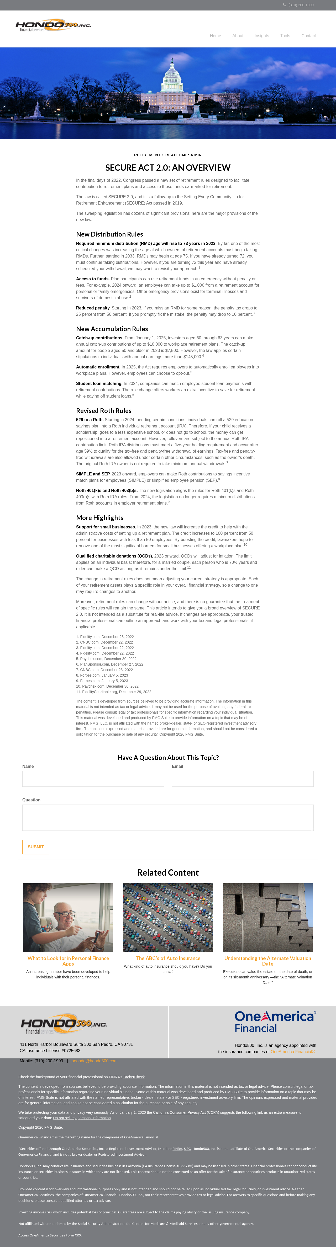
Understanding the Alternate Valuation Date (267, 961)
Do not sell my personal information (82, 1119)
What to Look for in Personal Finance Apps (68, 961)
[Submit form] (35, 848)
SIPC (187, 1149)
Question (31, 801)
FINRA (177, 1149)
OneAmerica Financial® (293, 1052)
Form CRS (73, 1236)
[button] (231, 29)
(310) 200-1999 (298, 5)
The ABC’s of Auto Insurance (168, 959)
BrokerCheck (134, 1078)
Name (28, 767)
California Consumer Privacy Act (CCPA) (186, 1113)
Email (177, 767)
